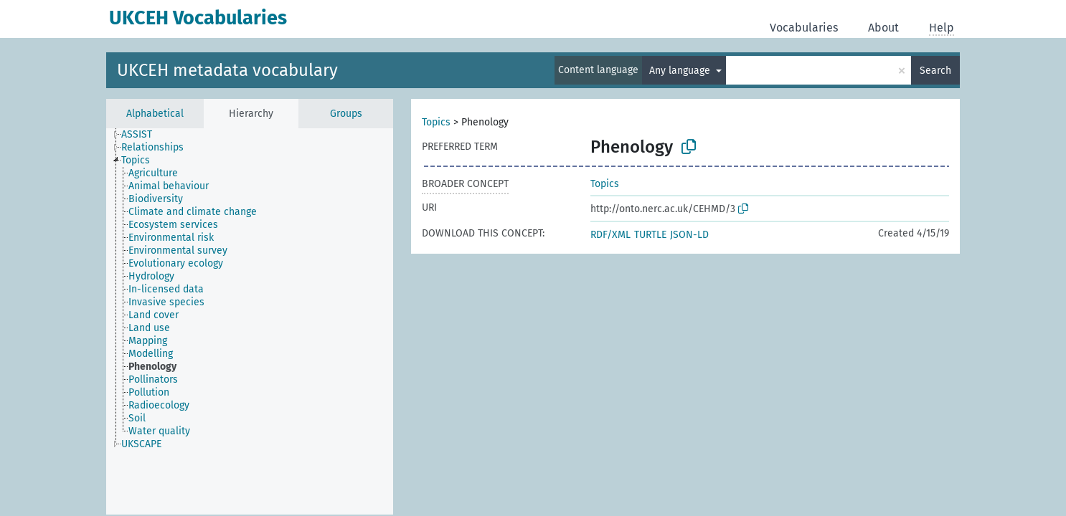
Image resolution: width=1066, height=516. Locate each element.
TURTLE (650, 235)
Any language (681, 70)
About (883, 27)
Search (935, 70)
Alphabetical (155, 114)
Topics (436, 122)
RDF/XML (610, 235)
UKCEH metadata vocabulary (227, 70)
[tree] (249, 321)
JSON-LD (689, 235)
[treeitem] (143, 134)
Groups (346, 114)
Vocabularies (804, 27)
